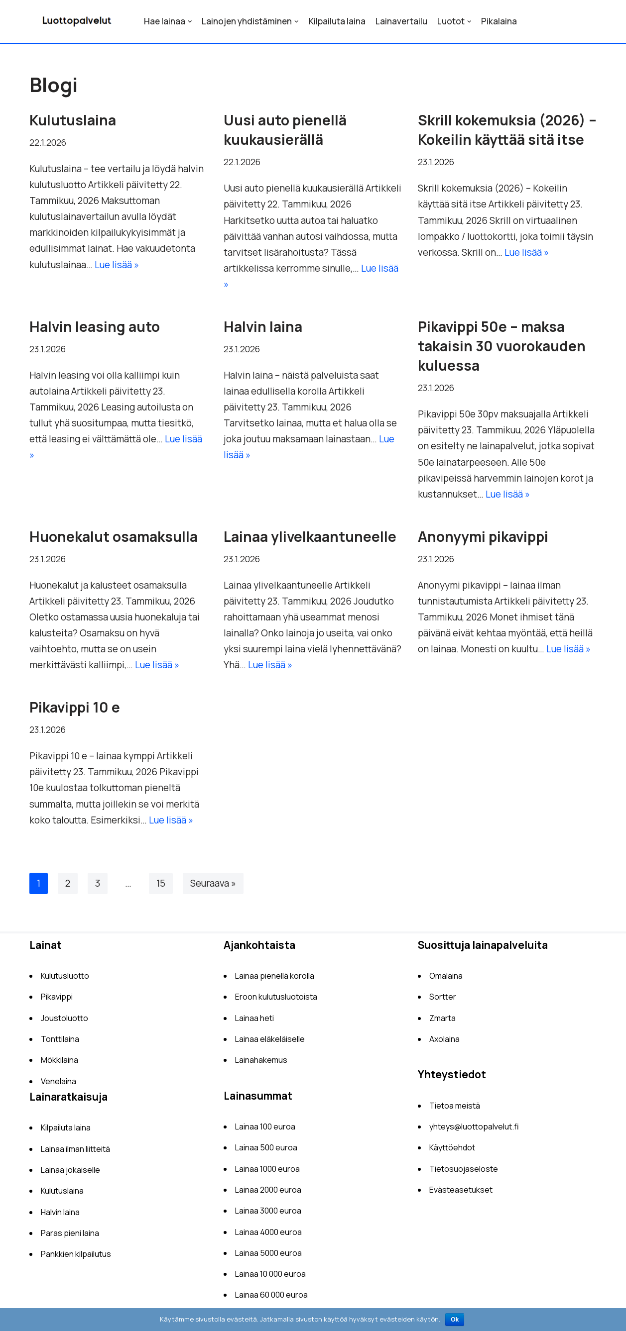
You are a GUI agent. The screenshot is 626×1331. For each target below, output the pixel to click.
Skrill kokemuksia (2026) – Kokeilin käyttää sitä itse (507, 129)
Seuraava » (213, 886)
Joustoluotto (64, 1021)
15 (160, 886)
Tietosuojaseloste (463, 1172)
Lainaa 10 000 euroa (270, 1277)
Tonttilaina (60, 1042)
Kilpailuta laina (337, 21)
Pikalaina (499, 21)
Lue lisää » (117, 265)
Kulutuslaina (72, 119)
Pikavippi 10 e (74, 710)
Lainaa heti (254, 1021)
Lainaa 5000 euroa (268, 1256)
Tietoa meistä (454, 1109)
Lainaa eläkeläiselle (270, 1042)
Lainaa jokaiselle (70, 1173)
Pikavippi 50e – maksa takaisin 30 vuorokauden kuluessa (502, 347)
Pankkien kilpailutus (76, 1257)
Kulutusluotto (65, 979)
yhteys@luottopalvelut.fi (474, 1130)
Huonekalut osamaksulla (113, 537)
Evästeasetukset (461, 1193)
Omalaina (446, 979)
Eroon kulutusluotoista (276, 1000)
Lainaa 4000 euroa (268, 1235)
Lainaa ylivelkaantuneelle (310, 537)
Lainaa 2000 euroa (268, 1193)
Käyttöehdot (452, 1150)
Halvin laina (263, 327)
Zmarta (442, 1021)
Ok (455, 1319)
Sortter (442, 1000)
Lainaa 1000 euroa (267, 1172)
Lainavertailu (401, 21)
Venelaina (58, 1084)
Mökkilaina (59, 1063)
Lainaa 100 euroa (265, 1130)
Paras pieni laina (70, 1236)
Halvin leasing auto (94, 327)
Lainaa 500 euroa (266, 1150)
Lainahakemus (261, 1063)
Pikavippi (57, 1000)
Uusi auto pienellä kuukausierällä (285, 129)
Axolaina (444, 1042)
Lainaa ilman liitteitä (75, 1152)
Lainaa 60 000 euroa (271, 1298)
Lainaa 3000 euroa (268, 1214)
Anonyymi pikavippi (483, 537)
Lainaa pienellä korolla (274, 979)
